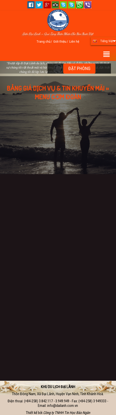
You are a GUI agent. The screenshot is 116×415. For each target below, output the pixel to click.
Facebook (31, 4)
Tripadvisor (55, 4)
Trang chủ (43, 41)
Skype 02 (71, 4)
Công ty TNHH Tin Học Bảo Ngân (66, 412)
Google (47, 4)
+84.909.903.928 (87, 4)
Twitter (39, 4)
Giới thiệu (59, 41)
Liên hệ (74, 41)
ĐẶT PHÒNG (79, 68)
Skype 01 (63, 4)
